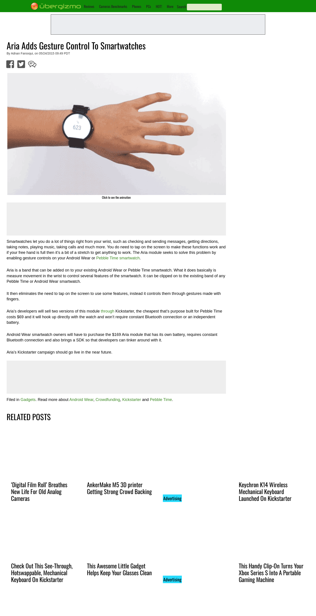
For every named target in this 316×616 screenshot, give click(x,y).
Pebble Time (161, 399)
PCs (148, 6)
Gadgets (28, 399)
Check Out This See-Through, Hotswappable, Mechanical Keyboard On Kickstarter (42, 572)
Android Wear (81, 399)
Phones (136, 6)
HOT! (159, 6)
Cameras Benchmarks (113, 6)
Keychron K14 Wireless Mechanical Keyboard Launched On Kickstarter (265, 491)
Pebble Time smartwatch (118, 258)
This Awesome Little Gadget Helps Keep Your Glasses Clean (119, 569)
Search (181, 6)
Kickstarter (131, 399)
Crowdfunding (108, 399)
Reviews (89, 6)
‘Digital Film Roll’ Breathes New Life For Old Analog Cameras (39, 491)
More (170, 6)
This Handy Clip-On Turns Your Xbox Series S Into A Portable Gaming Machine (271, 572)
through (107, 311)
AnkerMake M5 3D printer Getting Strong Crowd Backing (119, 488)
